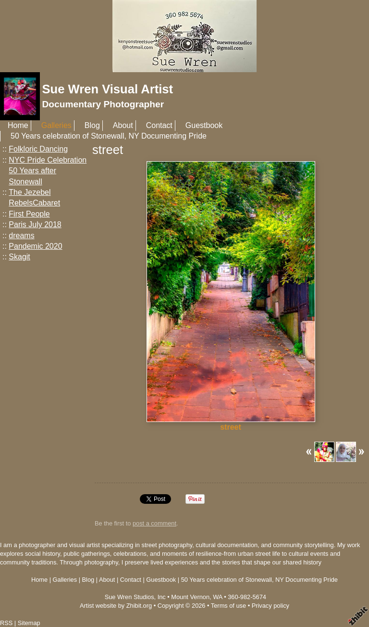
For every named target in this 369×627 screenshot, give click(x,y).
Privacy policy (270, 605)
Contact (159, 125)
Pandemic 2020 (35, 246)
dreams (21, 235)
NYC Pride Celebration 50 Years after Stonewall (47, 171)
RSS (6, 623)
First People (29, 214)
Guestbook (203, 125)
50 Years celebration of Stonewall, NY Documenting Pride (109, 136)
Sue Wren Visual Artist (107, 89)
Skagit (19, 257)
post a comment (154, 523)
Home (18, 125)
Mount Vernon (190, 597)
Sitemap (29, 623)
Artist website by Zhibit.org (116, 605)
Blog (92, 125)
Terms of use (228, 605)
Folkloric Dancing (38, 149)
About (123, 125)
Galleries (56, 125)
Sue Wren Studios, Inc (135, 597)
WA (217, 597)
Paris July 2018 (35, 224)
